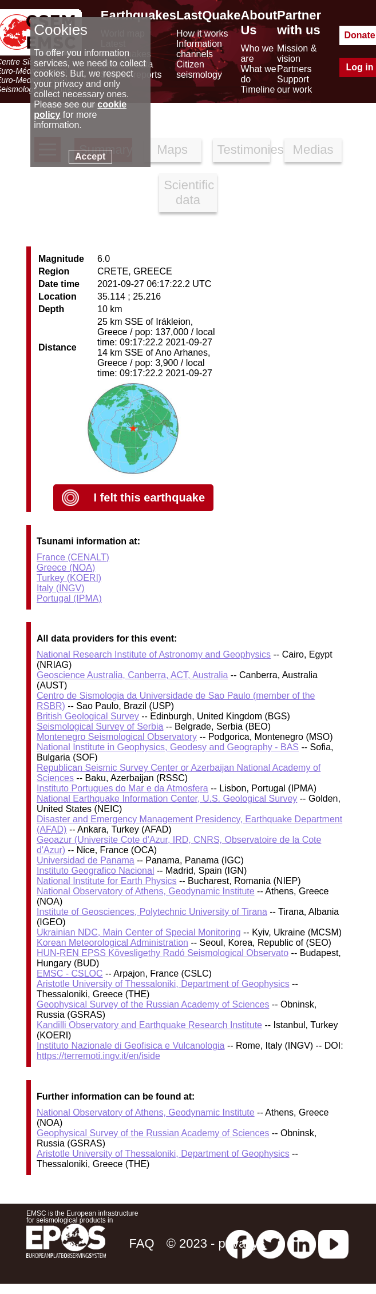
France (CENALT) (73, 557)
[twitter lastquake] (270, 1243)
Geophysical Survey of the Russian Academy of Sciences (153, 1004)
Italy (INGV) (61, 588)
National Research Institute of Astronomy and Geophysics (154, 654)
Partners (294, 69)
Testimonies (244, 149)
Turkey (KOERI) (69, 578)
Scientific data (189, 192)
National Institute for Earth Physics (107, 881)
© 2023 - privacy (213, 1243)
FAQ (141, 1243)
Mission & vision (296, 53)
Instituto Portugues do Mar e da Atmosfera (122, 788)
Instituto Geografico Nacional (95, 870)
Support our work (294, 84)
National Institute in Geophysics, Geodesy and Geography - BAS (168, 747)
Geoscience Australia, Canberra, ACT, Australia (132, 675)
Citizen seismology (199, 69)
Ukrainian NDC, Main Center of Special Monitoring (139, 932)
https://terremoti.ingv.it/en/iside (98, 1056)
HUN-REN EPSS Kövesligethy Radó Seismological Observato (162, 953)
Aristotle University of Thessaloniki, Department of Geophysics (163, 984)
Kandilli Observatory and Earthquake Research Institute (149, 1025)
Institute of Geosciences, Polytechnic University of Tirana (152, 912)
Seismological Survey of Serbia (100, 726)
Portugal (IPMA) (69, 598)
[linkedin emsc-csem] (301, 1243)
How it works (202, 33)
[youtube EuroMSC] (333, 1243)
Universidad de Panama (85, 860)
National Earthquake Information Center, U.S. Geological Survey (167, 798)
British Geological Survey (88, 716)
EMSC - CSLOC (70, 973)
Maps (172, 149)
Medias (313, 149)
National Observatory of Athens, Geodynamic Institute (146, 891)
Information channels (199, 49)
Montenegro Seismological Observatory (117, 737)
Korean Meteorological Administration (112, 942)
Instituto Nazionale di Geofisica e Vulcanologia (131, 1045)
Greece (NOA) (66, 567)
